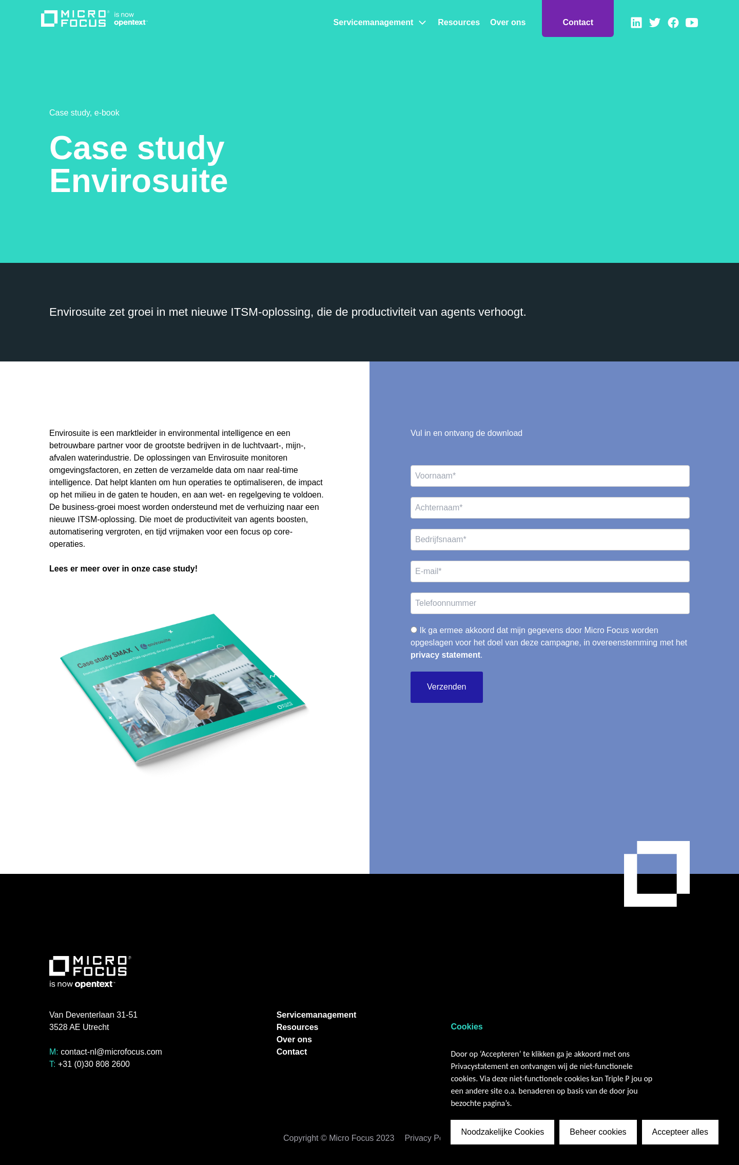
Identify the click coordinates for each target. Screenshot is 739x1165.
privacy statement (445, 655)
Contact (577, 22)
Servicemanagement (381, 22)
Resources (459, 22)
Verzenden (446, 686)
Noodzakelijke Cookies (502, 1132)
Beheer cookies (598, 1132)
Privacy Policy (430, 1138)
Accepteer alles (680, 1132)
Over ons (508, 22)
